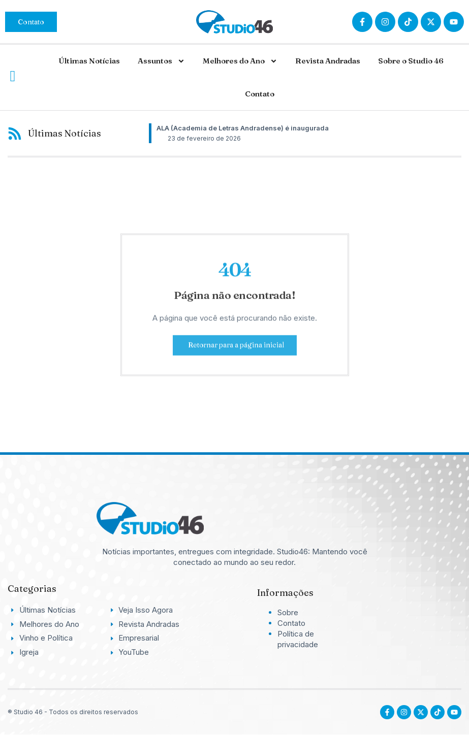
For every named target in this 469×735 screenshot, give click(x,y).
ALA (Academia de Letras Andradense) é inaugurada (243, 128)
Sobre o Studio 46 (411, 60)
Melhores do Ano (240, 61)
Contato (259, 93)
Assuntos (161, 61)
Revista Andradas (327, 60)
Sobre (287, 612)
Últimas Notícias (89, 60)
